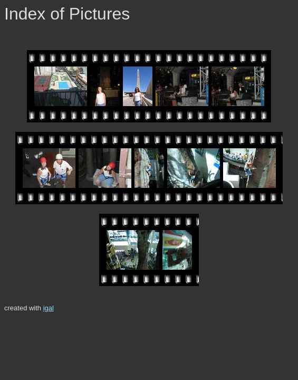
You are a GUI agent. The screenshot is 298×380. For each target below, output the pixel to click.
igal (48, 308)
